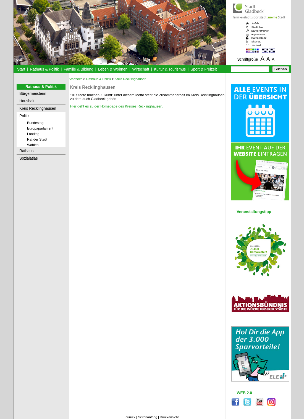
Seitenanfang (147, 417)
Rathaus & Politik (44, 69)
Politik (24, 116)
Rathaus (26, 151)
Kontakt (256, 45)
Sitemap (256, 41)
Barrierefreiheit (260, 30)
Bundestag (35, 123)
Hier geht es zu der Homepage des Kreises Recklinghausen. (116, 106)
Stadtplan (257, 27)
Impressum (258, 34)
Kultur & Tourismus (170, 69)
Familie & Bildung (78, 69)
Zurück (130, 417)
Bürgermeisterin (32, 94)
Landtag (33, 134)
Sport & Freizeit (204, 69)
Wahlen (33, 145)
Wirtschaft (140, 69)
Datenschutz (259, 37)
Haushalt (26, 101)
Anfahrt (256, 23)
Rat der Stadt (37, 139)
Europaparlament (40, 128)
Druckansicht (169, 417)
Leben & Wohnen (112, 69)
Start (21, 69)
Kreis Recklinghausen (37, 108)
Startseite (76, 79)
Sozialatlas (28, 158)
